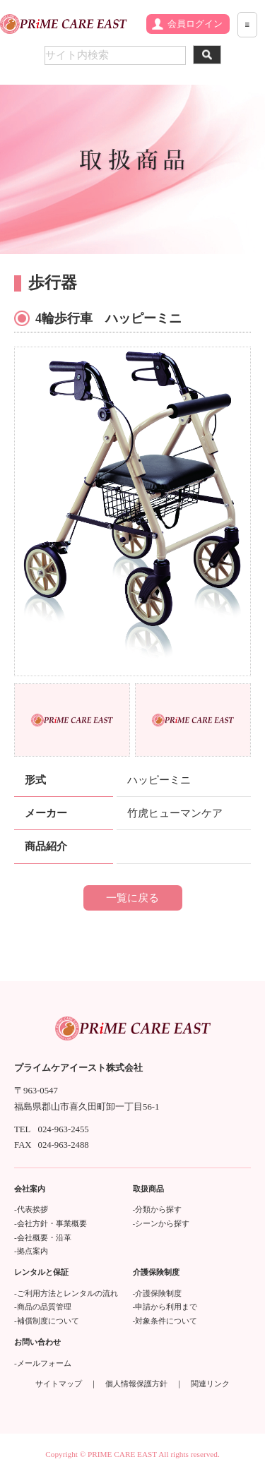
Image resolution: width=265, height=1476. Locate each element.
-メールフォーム (42, 1363)
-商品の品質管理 (42, 1306)
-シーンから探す (161, 1223)
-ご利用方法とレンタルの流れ (66, 1293)
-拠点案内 (31, 1251)
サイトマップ (58, 1383)
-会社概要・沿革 (42, 1237)
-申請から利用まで (165, 1306)
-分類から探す (157, 1209)
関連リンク (210, 1383)
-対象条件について (165, 1320)
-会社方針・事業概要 (50, 1223)
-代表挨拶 (31, 1209)
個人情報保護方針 (136, 1383)
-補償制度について (46, 1320)
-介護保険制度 (157, 1293)
